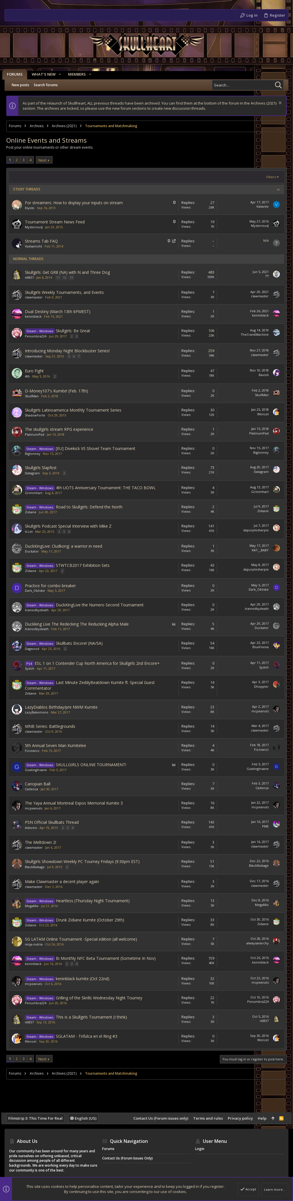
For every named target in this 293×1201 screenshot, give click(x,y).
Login (199, 1148)
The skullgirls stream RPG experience (62, 429)
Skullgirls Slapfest (44, 467)
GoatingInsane (39, 770)
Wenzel (260, 414)
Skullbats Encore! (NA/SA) (82, 643)
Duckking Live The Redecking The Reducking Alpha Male (80, 624)
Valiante (259, 206)
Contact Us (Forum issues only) (157, 1118)
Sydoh (32, 668)
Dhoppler (258, 686)
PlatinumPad (37, 434)
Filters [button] (268, 177)
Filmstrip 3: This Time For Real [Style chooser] (38, 1118)
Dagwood (35, 648)
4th (30, 376)
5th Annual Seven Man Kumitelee (58, 745)
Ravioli (261, 375)
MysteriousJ (37, 227)
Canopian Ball (41, 784)
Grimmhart (36, 493)
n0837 (32, 277)
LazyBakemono (40, 712)
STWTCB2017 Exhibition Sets (86, 565)
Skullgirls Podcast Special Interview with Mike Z (71, 526)
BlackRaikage (38, 867)
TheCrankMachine (251, 334)
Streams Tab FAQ (44, 241)
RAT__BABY (257, 550)
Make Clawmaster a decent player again (65, 881)
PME (262, 826)
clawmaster (37, 297)
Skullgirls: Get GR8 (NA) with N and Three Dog (70, 272)
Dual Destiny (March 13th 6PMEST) (61, 311)
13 (74, 277)
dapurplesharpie (253, 530)
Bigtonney (35, 453)
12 (68, 277)
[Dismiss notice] (276, 104)
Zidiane (33, 512)
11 (61, 277)
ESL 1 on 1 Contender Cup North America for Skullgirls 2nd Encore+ (100, 663)
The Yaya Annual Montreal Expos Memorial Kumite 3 (77, 803)
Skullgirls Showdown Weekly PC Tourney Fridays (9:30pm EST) (85, 861)
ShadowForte (38, 415)
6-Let (32, 531)
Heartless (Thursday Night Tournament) (96, 900)
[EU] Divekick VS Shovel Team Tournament (98, 448)
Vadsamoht (36, 246)
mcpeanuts (257, 711)
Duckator (35, 551)
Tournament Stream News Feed (58, 222)
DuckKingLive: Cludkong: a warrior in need (66, 546)
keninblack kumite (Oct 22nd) (85, 978)
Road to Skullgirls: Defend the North (92, 507)
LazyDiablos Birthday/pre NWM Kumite (64, 707)
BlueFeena (257, 647)
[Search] (247, 85)
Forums (108, 1148)
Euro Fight (37, 371)
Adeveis (34, 827)
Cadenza (34, 789)
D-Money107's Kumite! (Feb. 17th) (59, 391)
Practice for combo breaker (53, 585)
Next (45, 160)
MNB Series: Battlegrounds (53, 726)
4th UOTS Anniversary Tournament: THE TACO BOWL (109, 487)
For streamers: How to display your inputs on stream (77, 202)
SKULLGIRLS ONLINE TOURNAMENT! (94, 764)
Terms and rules (205, 1118)
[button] (62, 74)
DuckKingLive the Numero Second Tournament (103, 605)
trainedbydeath (40, 610)
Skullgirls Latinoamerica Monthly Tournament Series (76, 410)
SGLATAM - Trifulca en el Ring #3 (89, 1036)
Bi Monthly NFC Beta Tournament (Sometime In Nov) (109, 958)
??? (264, 276)
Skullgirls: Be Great (76, 330)
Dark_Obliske (38, 590)
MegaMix (35, 906)
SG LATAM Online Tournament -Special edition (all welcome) (84, 939)
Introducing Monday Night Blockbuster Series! (70, 350)
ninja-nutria (37, 944)
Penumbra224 (39, 336)
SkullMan (35, 396)
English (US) (86, 1118)
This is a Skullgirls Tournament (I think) (94, 1017)
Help (259, 1118)
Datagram (35, 473)
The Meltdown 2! (43, 842)
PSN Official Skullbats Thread (55, 822)
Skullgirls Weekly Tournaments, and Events (67, 292)
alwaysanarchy (254, 943)
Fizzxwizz (35, 750)
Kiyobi (32, 208)
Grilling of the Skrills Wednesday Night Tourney (102, 997)
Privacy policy (237, 1118)
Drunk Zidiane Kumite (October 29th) (93, 920)
